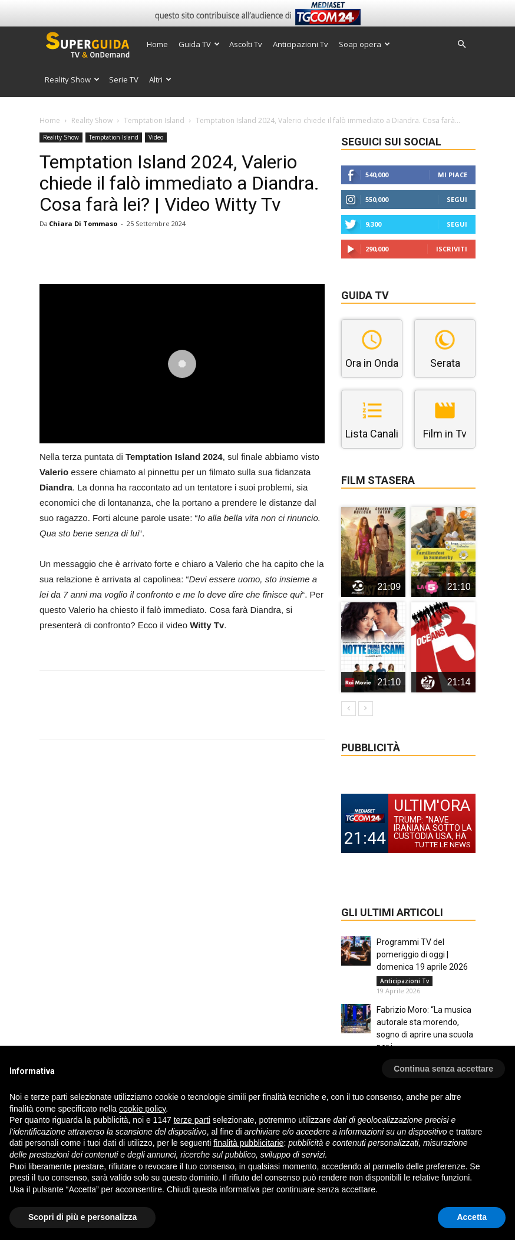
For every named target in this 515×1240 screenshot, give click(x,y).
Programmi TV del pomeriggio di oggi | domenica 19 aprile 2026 (422, 954)
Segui (457, 199)
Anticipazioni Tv (300, 44)
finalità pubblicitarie (248, 1143)
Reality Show (72, 79)
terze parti (192, 1120)
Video (155, 137)
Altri (160, 79)
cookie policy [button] (142, 1108)
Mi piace (452, 174)
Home (157, 44)
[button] (461, 44)
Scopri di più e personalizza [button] (82, 1217)
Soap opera (364, 44)
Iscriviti (451, 248)
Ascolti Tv (245, 44)
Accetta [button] (472, 1217)
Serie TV (123, 79)
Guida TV (199, 44)
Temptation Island (154, 120)
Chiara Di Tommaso (83, 223)
